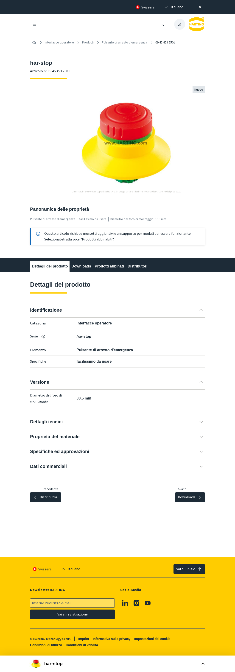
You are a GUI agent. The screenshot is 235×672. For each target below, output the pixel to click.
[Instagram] (136, 603)
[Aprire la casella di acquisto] (117, 664)
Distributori (137, 266)
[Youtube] (148, 603)
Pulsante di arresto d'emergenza (124, 42)
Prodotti (88, 42)
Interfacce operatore (59, 42)
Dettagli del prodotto (50, 266)
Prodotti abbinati (109, 266)
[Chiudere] (200, 7)
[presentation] (173, 7)
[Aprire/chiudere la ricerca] (162, 24)
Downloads (81, 266)
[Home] (34, 42)
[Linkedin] (125, 603)
